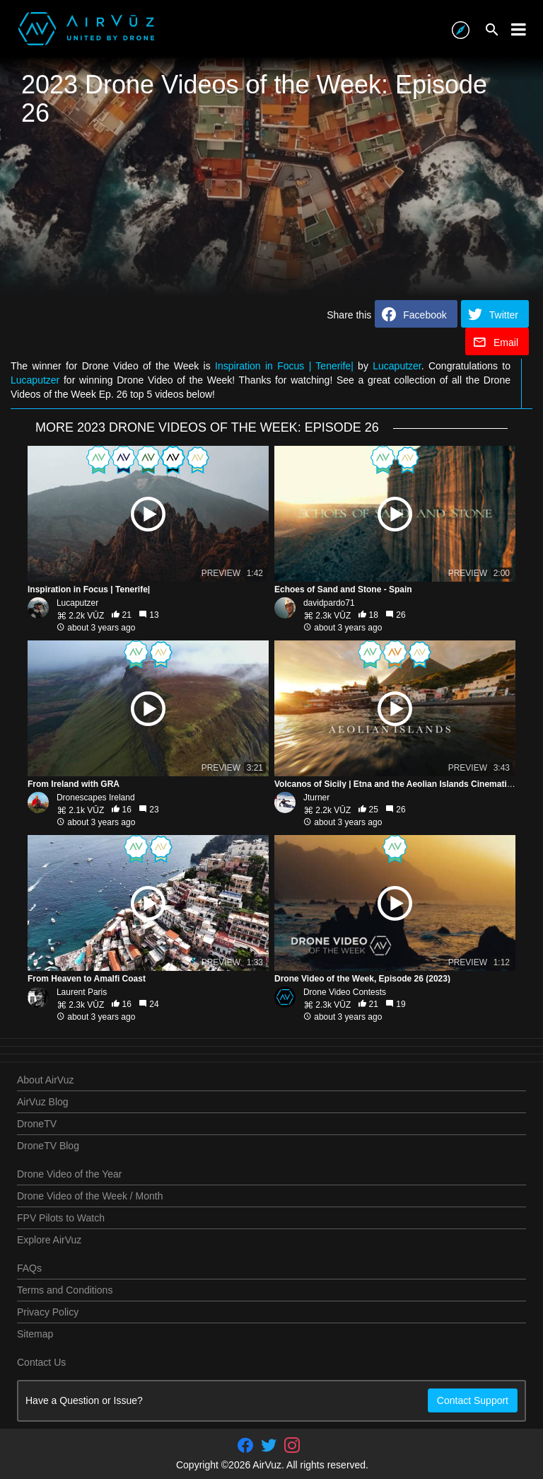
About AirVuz (45, 1080)
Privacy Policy (47, 1312)
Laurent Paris (82, 992)
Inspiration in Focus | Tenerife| (284, 366)
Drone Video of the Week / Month (90, 1196)
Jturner (316, 797)
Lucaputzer (397, 366)
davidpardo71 (329, 603)
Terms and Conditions (64, 1290)
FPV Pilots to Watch (61, 1218)
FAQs (29, 1268)
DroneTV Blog (48, 1145)
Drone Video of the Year (69, 1174)
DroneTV (37, 1123)
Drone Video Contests (344, 992)
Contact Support (472, 1400)
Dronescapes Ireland (96, 797)
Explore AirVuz (49, 1239)
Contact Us (41, 1362)
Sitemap (35, 1334)
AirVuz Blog (43, 1101)
